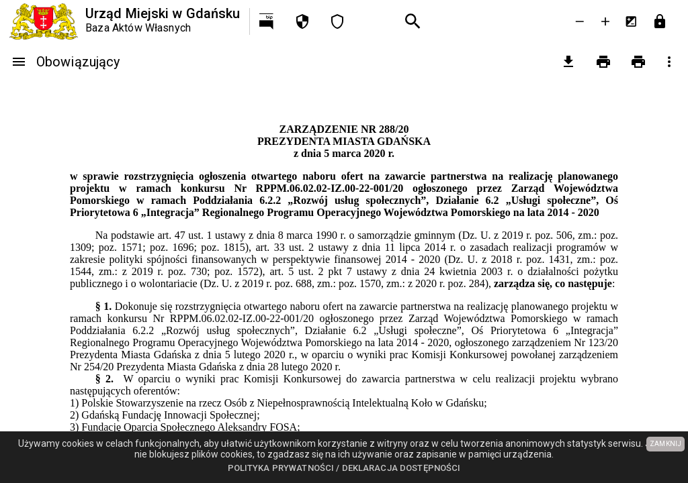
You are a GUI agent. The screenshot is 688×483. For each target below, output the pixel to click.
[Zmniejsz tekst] (579, 21)
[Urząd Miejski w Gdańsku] (124, 21)
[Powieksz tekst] (605, 21)
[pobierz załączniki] (568, 61)
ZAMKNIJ (665, 443)
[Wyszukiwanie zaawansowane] (413, 21)
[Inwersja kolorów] (630, 21)
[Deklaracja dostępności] (337, 21)
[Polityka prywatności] (302, 21)
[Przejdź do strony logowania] (659, 21)
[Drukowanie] (603, 61)
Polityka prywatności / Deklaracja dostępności (344, 468)
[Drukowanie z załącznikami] (638, 61)
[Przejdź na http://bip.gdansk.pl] (267, 21)
